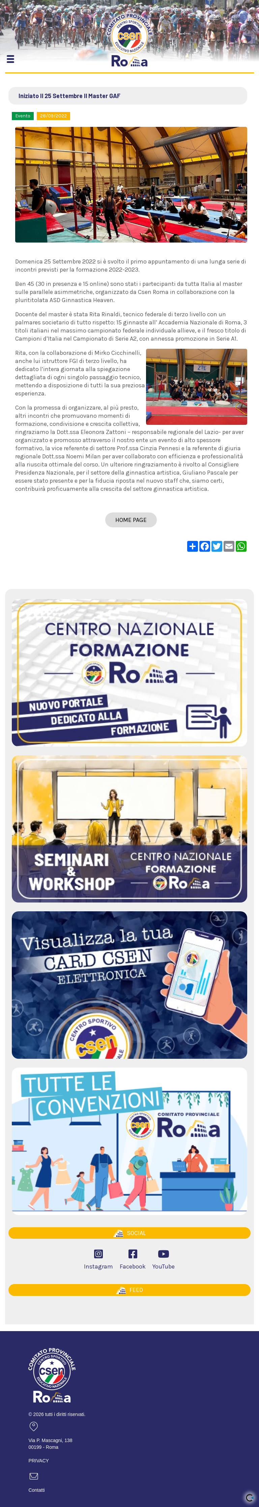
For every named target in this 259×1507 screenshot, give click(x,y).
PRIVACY (38, 1460)
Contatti (36, 1490)
